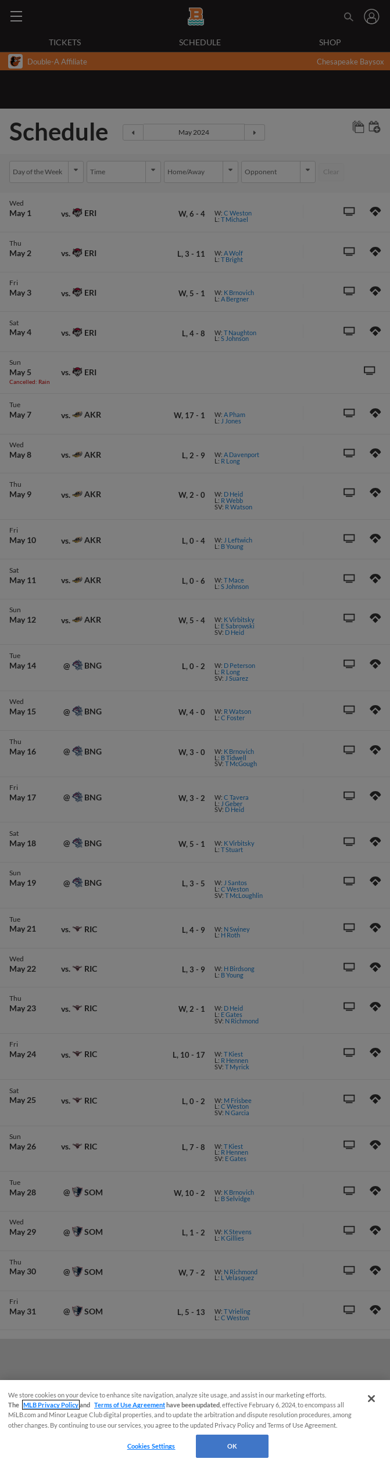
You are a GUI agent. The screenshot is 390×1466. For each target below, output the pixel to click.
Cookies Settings (151, 1446)
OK (232, 1446)
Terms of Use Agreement (129, 1404)
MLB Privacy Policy (50, 1404)
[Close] (371, 1398)
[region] (195, 1423)
